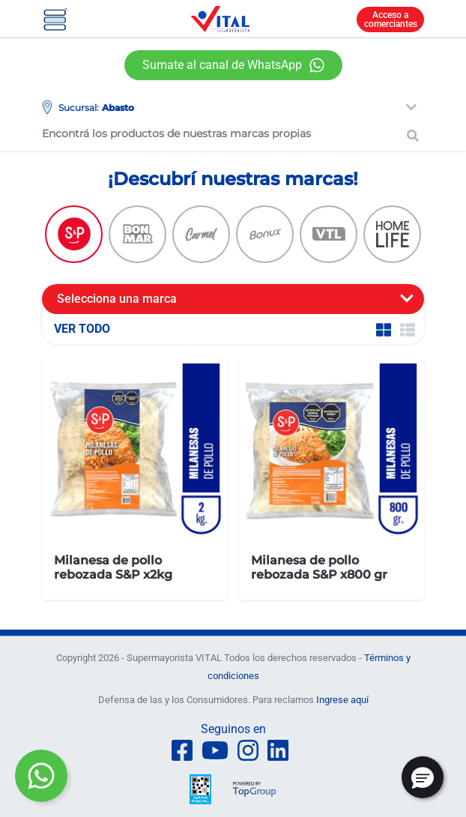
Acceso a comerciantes (390, 19)
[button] (423, 777)
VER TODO (82, 329)
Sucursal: (78, 107)
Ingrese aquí (342, 699)
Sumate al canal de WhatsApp (222, 65)
